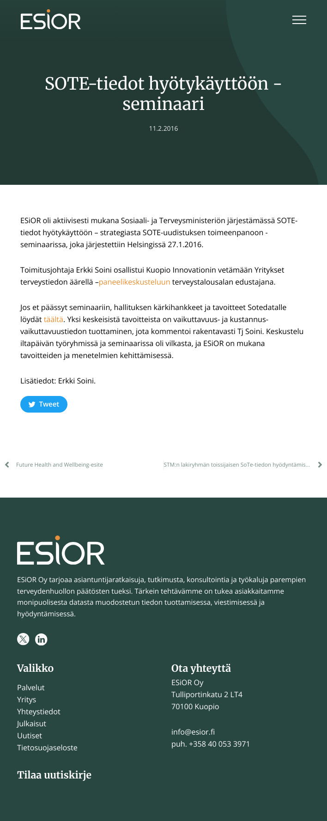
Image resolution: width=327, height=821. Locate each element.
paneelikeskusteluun (134, 282)
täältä (53, 319)
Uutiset (29, 735)
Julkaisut (31, 723)
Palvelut (31, 687)
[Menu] (299, 21)
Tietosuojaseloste (47, 747)
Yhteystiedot (39, 711)
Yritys (26, 699)
